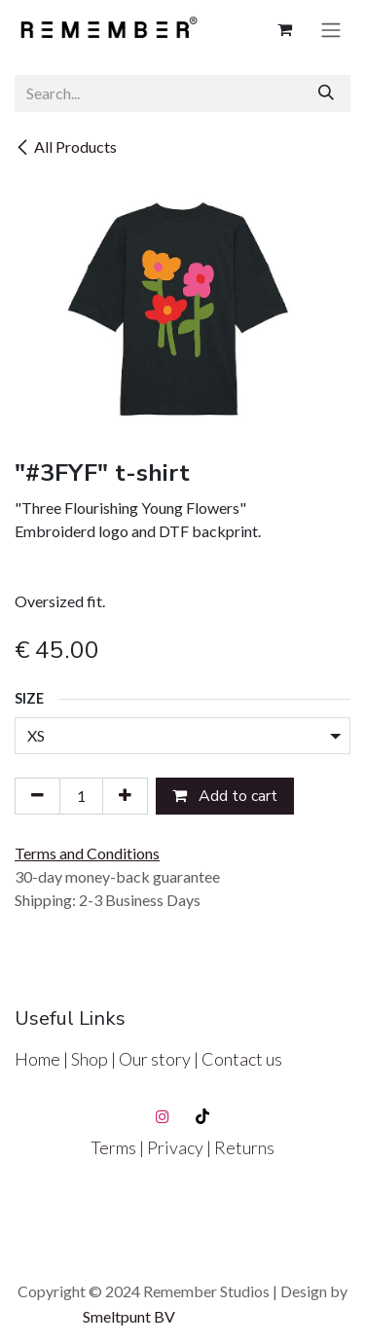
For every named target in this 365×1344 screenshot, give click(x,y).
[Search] (326, 93)
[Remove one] (37, 796)
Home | (43, 1059)
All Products (66, 146)
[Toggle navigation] (330, 30)
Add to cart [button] (224, 796)
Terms (115, 1147)
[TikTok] (202, 1116)
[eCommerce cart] (284, 29)
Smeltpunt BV (129, 1316)
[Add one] (125, 796)
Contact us (241, 1059)
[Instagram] (162, 1116)
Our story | (160, 1059)
